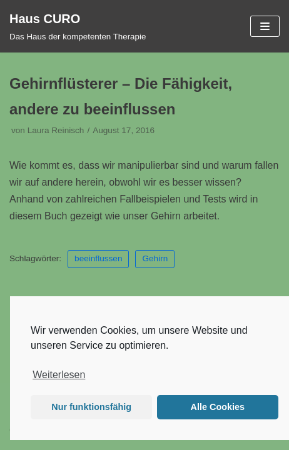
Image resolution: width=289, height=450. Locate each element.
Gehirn (155, 258)
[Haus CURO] (77, 26)
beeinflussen (98, 258)
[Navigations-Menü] (265, 26)
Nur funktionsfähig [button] (91, 407)
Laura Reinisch (56, 130)
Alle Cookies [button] (218, 407)
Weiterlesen (59, 374)
